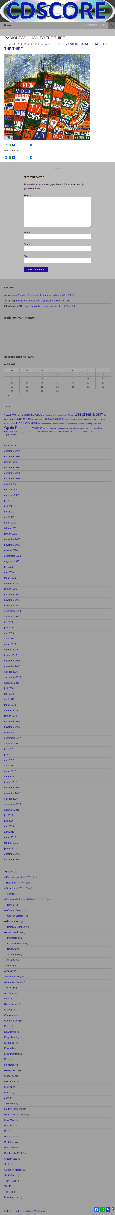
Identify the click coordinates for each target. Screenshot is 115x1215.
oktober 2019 (11, 605)
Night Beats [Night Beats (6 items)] (97, 424)
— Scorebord (11, 954)
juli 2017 (8, 749)
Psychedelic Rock (13, 1153)
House (7, 1092)
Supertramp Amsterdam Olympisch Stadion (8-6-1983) (43, 300)
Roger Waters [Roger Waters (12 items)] (86, 428)
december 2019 (12, 594)
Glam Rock (10, 1076)
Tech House (10, 1181)
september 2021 (12, 489)
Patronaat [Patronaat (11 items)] (47, 428)
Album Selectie (12, 976)
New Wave (9, 1120)
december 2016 (12, 787)
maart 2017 (10, 771)
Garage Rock (11, 1070)
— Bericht (9, 905)
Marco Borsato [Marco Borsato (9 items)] (78, 424)
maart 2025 (10, 445)
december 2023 (12, 456)
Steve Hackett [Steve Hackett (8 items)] (41, 432)
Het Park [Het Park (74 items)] (23, 423)
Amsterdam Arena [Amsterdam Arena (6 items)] (61, 415)
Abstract (8, 965)
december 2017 (12, 721)
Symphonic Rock (12, 1170)
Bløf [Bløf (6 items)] (105, 415)
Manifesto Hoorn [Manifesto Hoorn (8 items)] (65, 424)
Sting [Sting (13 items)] (49, 431)
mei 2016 (9, 826)
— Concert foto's (12, 910)
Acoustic (8, 971)
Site (26, 256)
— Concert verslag (13, 916)
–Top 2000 (9, 960)
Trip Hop (8, 1192)
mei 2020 (9, 572)
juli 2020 (8, 567)
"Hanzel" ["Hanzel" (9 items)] (7, 415)
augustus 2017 (11, 743)
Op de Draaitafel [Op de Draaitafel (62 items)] (17, 428)
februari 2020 (11, 583)
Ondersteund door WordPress (29, 1211)
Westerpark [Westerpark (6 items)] (94, 432)
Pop (6, 1131)
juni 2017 (9, 754)
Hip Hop (8, 1087)
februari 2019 (11, 649)
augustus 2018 (11, 683)
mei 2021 (9, 511)
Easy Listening (11, 1037)
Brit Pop (8, 1009)
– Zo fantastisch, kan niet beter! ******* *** (25, 899)
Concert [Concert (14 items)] (13, 419)
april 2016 (9, 832)
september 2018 (12, 677)
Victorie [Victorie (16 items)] (66, 431)
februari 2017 (11, 776)
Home (7, 25)
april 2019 (9, 638)
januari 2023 (10, 462)
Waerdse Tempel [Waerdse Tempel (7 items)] (77, 432)
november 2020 (12, 545)
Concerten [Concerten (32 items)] (24, 418)
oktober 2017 (11, 732)
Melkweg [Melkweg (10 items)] (88, 424)
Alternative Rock (12, 982)
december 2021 (12, 473)
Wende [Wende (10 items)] (86, 432)
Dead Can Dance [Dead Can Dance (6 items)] (37, 419)
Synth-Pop (9, 1175)
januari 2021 (10, 534)
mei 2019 (9, 633)
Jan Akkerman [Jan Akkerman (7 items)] (42, 424)
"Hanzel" (8, 871)
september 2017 (12, 738)
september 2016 (12, 804)
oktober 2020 (11, 550)
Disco (7, 1026)
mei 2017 (9, 760)
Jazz (6, 1098)
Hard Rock (9, 1081)
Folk (6, 1059)
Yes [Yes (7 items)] (99, 432)
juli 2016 (8, 815)
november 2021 (12, 478)
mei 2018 (9, 694)
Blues (7, 998)
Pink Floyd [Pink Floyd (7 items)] (67, 428)
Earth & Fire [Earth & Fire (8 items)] (68, 419)
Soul (6, 1164)
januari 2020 (10, 589)
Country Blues (11, 1020)
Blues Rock (10, 1004)
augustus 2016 (11, 810)
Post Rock (9, 1142)
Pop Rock (9, 1136)
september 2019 (12, 611)
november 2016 (12, 793)
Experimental (11, 1054)
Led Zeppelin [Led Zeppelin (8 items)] (53, 424)
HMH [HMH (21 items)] (34, 423)
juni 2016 (9, 821)
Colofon (103, 25)
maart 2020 (10, 578)
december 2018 (12, 660)
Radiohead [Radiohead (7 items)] (75, 428)
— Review (9, 949)
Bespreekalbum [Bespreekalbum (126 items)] (89, 414)
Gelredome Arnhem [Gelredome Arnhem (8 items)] (90, 419)
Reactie (28, 195)
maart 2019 (10, 644)
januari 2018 (10, 716)
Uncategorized (11, 1197)
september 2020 (12, 556)
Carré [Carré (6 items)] (6, 419)
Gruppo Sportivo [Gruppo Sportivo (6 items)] (9, 424)
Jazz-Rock (9, 1103)
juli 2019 (8, 622)
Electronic (9, 1043)
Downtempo (10, 1032)
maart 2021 (10, 522)
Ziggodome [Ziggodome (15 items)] (10, 434)
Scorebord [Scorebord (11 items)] (97, 428)
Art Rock (8, 993)
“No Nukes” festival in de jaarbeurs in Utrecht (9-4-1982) (45, 295)
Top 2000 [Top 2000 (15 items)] (57, 431)
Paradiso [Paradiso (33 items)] (36, 428)
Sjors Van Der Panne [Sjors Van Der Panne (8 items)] (12, 432)
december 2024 (12, 451)
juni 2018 (9, 688)
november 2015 (12, 859)
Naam (27, 232)
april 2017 (9, 765)
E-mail (28, 244)
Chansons (9, 1015)
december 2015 (12, 854)
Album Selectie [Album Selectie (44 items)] (31, 414)
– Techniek (9, 894)
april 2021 (9, 517)
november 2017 (12, 727)
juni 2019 (9, 627)
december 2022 (12, 467)
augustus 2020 (11, 561)
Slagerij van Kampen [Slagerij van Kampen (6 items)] (28, 432)
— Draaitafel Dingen (14, 927)
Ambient (8, 987)
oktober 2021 (11, 484)
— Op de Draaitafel (14, 943)
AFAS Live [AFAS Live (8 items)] (16, 415)
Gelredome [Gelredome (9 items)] (77, 419)
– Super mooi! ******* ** (16, 888)
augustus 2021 (11, 495)
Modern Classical (13, 1109)
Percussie (9, 1125)
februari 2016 (11, 843)
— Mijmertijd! (11, 938)
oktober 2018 (11, 672)
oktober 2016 (11, 799)
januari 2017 (10, 782)
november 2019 (12, 600)
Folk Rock (9, 1065)
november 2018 (12, 666)
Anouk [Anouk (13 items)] (71, 415)
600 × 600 (55, 44)
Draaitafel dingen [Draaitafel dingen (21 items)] (53, 419)
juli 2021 (8, 500)
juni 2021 (9, 506)
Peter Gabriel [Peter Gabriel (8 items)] (57, 428)
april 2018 (9, 699)
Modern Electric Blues (15, 1114)
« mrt (7, 395)
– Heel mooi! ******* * (15, 882)
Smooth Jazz (10, 1159)
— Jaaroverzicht (12, 932)
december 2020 (12, 539)
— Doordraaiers (12, 921)
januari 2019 (10, 655)
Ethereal (8, 1048)
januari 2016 (10, 848)
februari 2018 (11, 710)
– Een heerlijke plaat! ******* (18, 877)
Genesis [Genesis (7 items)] (102, 419)
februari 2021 (11, 528)
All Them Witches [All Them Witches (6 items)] (49, 415)
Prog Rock (9, 1147)
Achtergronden (91, 25)
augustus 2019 (11, 616)
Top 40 (7, 1186)
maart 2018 (10, 705)
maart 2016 (10, 837)
